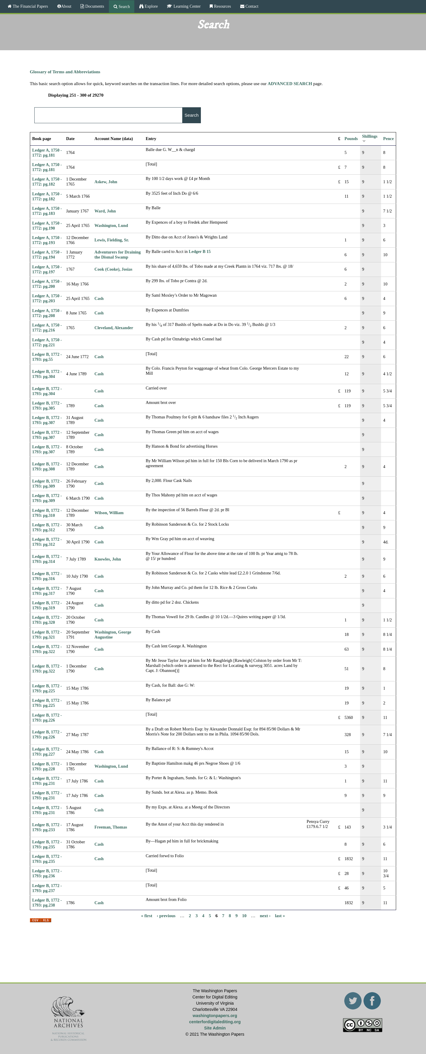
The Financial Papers (30, 6)
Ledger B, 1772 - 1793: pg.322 (47, 649)
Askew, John (105, 181)
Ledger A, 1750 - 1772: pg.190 (47, 225)
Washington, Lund (111, 225)
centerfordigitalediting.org (215, 1021)
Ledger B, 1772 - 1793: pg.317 (47, 591)
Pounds (351, 138)
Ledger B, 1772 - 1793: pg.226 (47, 717)
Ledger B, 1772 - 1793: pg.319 (47, 605)
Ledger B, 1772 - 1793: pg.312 (47, 527)
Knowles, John (107, 559)
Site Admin (215, 1028)
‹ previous (166, 915)
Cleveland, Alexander (113, 327)
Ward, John (105, 211)
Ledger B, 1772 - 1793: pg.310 (47, 513)
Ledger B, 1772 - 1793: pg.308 (47, 466)
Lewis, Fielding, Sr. (111, 240)
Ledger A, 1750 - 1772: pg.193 (47, 240)
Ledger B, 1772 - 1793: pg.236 (47, 873)
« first (146, 915)
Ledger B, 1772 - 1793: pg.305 (47, 405)
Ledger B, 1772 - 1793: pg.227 (47, 751)
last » (280, 915)
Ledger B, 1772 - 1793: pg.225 (47, 688)
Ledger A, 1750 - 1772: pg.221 (47, 342)
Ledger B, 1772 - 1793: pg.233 (47, 827)
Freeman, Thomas (110, 827)
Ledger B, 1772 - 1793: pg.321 (47, 634)
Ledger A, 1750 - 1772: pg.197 (47, 269)
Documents (94, 6)
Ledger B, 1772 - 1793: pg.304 (47, 374)
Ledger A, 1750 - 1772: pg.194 (47, 254)
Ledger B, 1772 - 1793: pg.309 (47, 483)
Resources (222, 6)
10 (244, 915)
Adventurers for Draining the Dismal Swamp (117, 254)
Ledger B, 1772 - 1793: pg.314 (47, 559)
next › (265, 915)
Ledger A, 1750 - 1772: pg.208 (47, 313)
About (66, 6)
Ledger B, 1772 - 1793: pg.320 (47, 620)
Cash (99, 298)
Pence (388, 138)
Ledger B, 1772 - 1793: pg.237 (47, 888)
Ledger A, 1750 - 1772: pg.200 (47, 284)
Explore (150, 6)
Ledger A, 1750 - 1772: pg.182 (47, 181)
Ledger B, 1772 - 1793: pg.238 (47, 902)
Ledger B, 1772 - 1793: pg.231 (47, 781)
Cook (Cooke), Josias (113, 269)
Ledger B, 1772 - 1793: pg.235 (47, 844)
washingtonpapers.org (215, 1015)
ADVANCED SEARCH (290, 83)
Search (123, 6)
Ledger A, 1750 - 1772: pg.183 (47, 211)
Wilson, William (108, 512)
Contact (251, 6)
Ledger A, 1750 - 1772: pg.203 (47, 298)
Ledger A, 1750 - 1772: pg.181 (47, 152)
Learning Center (186, 6)
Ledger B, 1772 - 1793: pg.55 (47, 357)
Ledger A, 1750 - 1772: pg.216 (47, 327)
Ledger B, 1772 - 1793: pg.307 (47, 420)
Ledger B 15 (200, 251)
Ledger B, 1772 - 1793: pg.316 (47, 576)
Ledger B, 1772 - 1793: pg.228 (47, 766)
